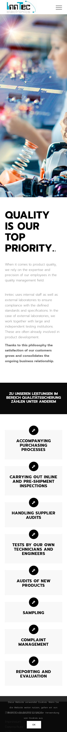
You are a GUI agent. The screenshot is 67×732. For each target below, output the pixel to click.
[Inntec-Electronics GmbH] (28, 7)
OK (34, 724)
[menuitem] (57, 7)
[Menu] (57, 7)
